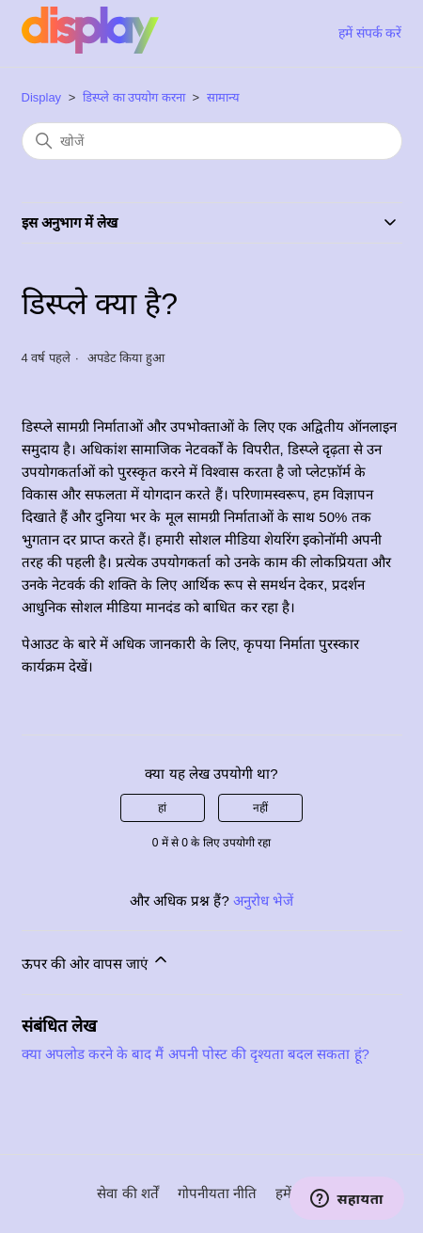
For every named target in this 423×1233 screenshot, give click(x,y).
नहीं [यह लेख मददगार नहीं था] (260, 807)
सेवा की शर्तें (127, 1193)
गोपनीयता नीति (217, 1193)
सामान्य (223, 97)
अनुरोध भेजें (263, 901)
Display (42, 97)
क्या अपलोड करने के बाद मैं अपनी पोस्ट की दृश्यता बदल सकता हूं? (195, 1054)
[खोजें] (212, 141)
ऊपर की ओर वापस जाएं (96, 961)
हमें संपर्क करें (370, 32)
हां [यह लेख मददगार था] (162, 807)
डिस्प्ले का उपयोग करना (134, 97)
